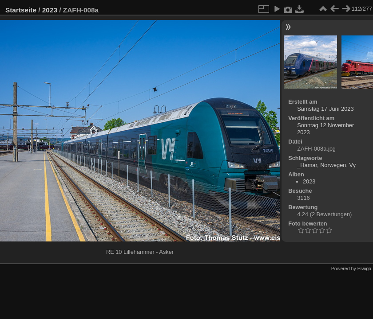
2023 (49, 10)
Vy (352, 165)
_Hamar (307, 165)
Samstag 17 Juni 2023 (325, 108)
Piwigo (364, 268)
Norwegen (333, 165)
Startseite (20, 10)
